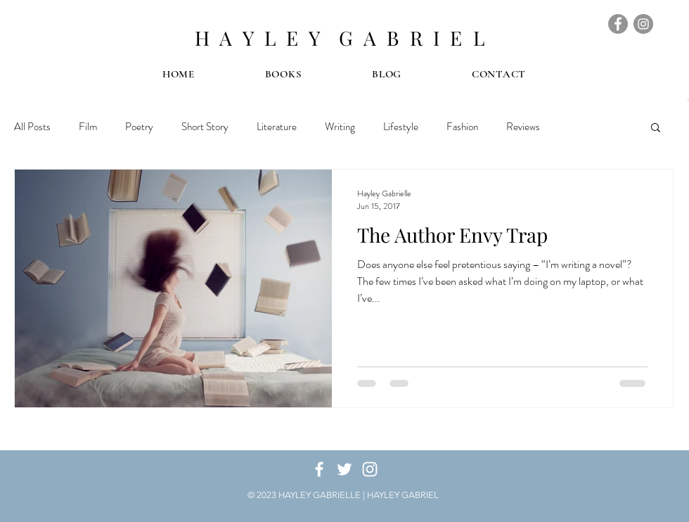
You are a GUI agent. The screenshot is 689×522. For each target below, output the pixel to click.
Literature (277, 126)
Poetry (139, 126)
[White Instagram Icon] (370, 469)
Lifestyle (400, 126)
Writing (340, 126)
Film (88, 126)
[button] (655, 128)
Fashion (462, 126)
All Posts (32, 126)
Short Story (204, 126)
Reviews (523, 126)
